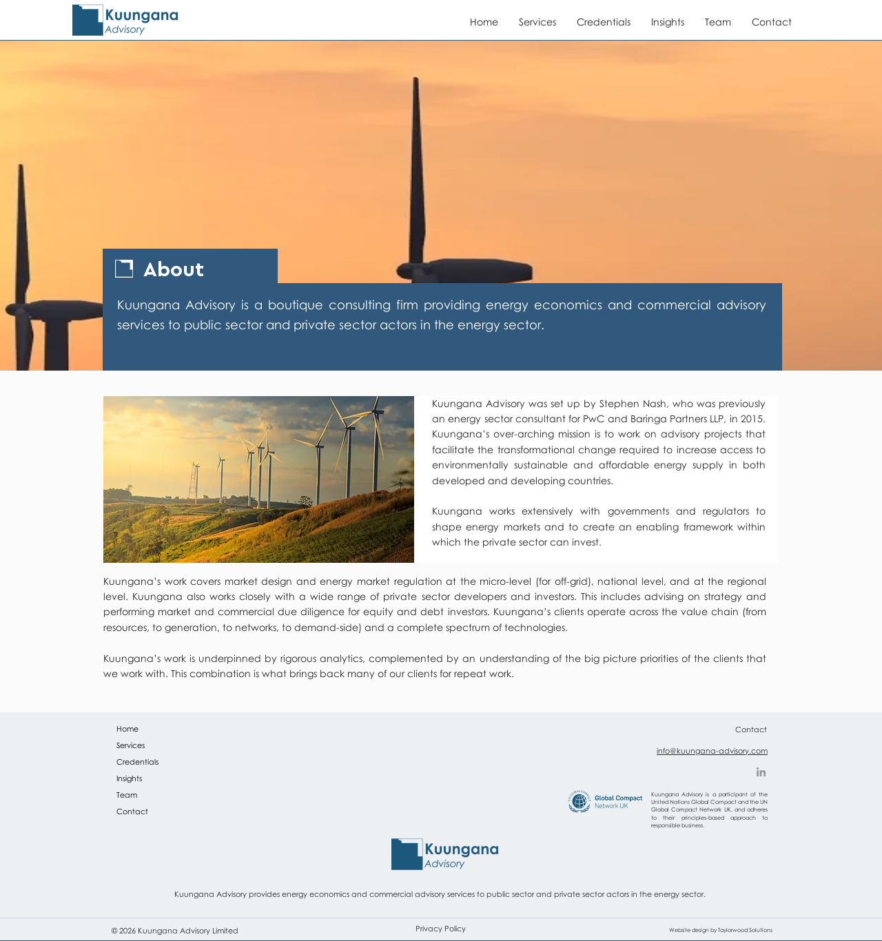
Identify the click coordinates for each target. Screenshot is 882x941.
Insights (129, 778)
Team (126, 794)
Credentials (137, 761)
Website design (689, 930)
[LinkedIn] (761, 771)
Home (127, 728)
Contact (132, 811)
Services (130, 745)
